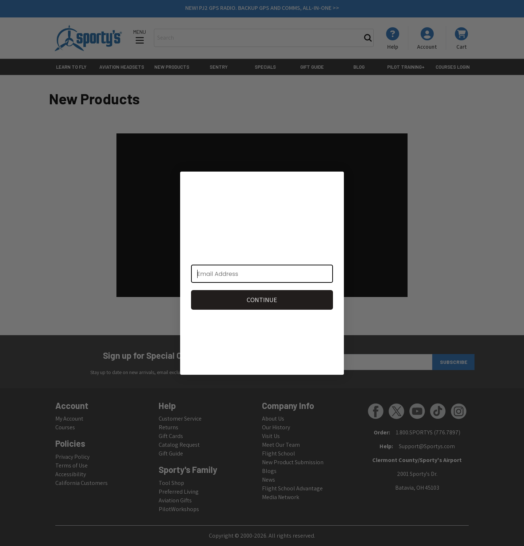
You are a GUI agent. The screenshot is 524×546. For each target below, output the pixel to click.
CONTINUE (262, 300)
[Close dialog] (334, 180)
